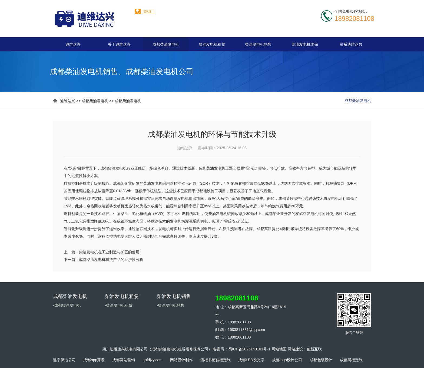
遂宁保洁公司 (64, 360)
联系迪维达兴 (351, 44)
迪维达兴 (73, 44)
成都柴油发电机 (166, 44)
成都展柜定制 (351, 360)
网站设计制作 (181, 360)
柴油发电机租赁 (212, 44)
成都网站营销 (123, 360)
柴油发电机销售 (258, 44)
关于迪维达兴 (119, 44)
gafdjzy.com (153, 360)
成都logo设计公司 (287, 360)
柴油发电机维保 (305, 44)
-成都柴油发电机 (67, 305)
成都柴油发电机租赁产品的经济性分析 (111, 259)
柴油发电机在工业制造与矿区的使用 (109, 252)
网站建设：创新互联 (305, 349)
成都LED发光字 (251, 360)
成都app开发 (94, 360)
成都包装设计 (321, 360)
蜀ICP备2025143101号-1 (249, 349)
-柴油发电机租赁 (119, 305)
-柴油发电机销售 (171, 305)
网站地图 (279, 349)
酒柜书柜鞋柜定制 (215, 360)
